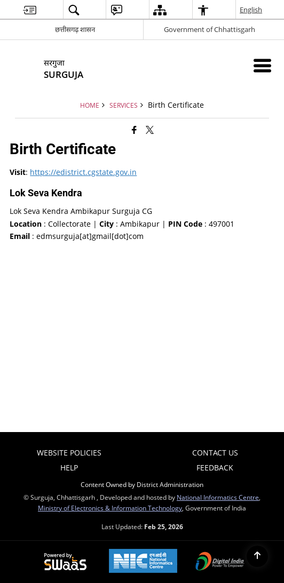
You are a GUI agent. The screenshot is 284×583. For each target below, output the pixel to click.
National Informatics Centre (218, 497)
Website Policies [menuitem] (69, 453)
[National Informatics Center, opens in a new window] (143, 562)
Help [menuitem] (69, 467)
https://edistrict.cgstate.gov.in (83, 172)
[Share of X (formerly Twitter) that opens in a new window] (149, 129)
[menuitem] (29, 10)
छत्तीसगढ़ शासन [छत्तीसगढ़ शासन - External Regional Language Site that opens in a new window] (75, 29)
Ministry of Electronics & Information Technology (110, 508)
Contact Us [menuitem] (215, 453)
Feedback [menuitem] (214, 467)
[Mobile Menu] (262, 65)
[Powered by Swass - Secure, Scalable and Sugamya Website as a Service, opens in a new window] (65, 562)
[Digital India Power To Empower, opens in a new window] (220, 562)
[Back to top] (257, 556)
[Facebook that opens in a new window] (134, 129)
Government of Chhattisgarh (209, 29)
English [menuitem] (251, 9)
